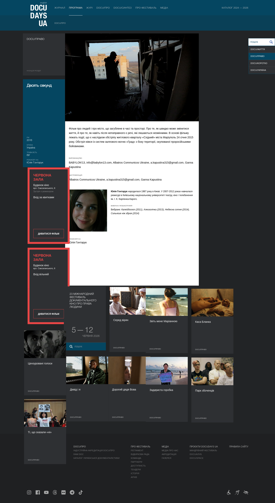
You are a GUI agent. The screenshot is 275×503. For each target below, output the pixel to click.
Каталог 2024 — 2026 (235, 7)
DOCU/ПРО (103, 7)
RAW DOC (79, 454)
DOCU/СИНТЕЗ (123, 7)
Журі (89, 7)
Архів (134, 477)
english (43, 3)
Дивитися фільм (227, 99)
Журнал (59, 7)
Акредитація (169, 454)
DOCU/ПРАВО (257, 56)
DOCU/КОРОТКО (259, 63)
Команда (136, 458)
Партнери (136, 462)
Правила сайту (238, 446)
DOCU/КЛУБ (196, 454)
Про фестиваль (146, 7)
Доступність (138, 466)
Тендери (136, 469)
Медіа (164, 7)
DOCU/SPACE (196, 458)
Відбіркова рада (140, 454)
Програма (75, 7)
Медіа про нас (170, 450)
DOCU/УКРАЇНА (258, 70)
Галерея (166, 458)
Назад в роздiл (34, 71)
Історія (135, 473)
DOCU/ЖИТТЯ (258, 49)
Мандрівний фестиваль (203, 450)
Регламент (137, 450)
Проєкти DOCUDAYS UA (204, 446)
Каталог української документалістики (97, 458)
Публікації (32, 450)
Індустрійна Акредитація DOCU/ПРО (94, 450)
